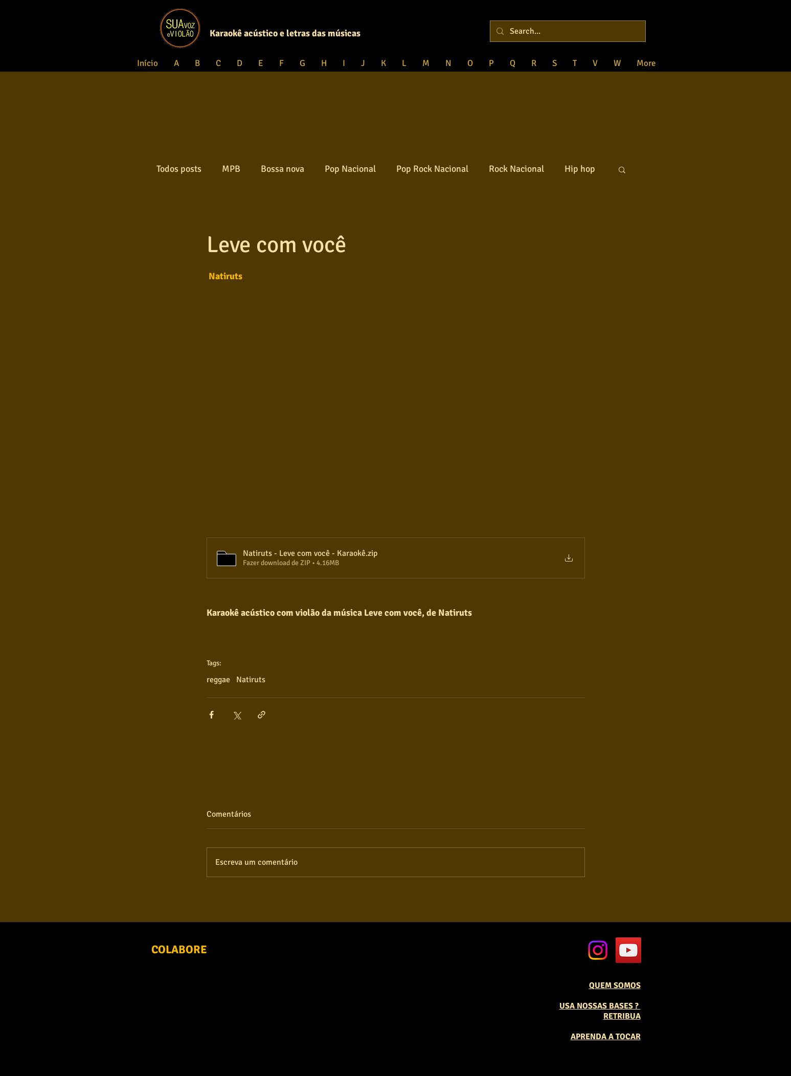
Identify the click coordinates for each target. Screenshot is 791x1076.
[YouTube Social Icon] (628, 950)
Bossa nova (282, 168)
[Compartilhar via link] (261, 715)
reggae (218, 680)
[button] (622, 169)
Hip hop (579, 168)
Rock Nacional (516, 168)
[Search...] (567, 31)
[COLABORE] (179, 949)
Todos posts (178, 168)
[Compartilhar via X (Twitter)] (236, 715)
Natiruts (250, 680)
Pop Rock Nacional (432, 168)
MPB (231, 168)
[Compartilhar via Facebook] (211, 715)
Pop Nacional (350, 168)
